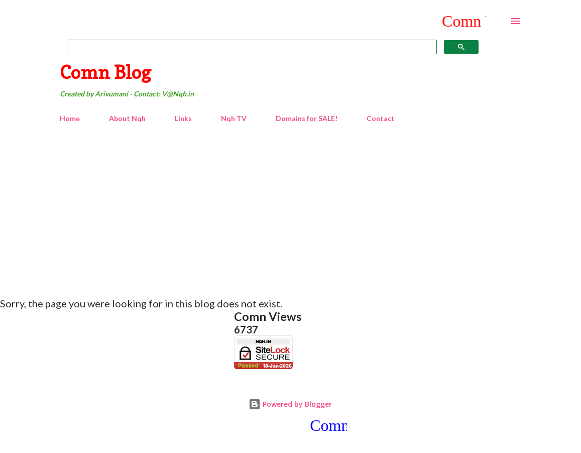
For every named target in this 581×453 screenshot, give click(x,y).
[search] (251, 47)
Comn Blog (105, 72)
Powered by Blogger (290, 404)
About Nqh (127, 118)
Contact (381, 118)
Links (183, 118)
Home (70, 118)
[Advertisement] (291, 206)
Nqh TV (234, 118)
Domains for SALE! (306, 118)
